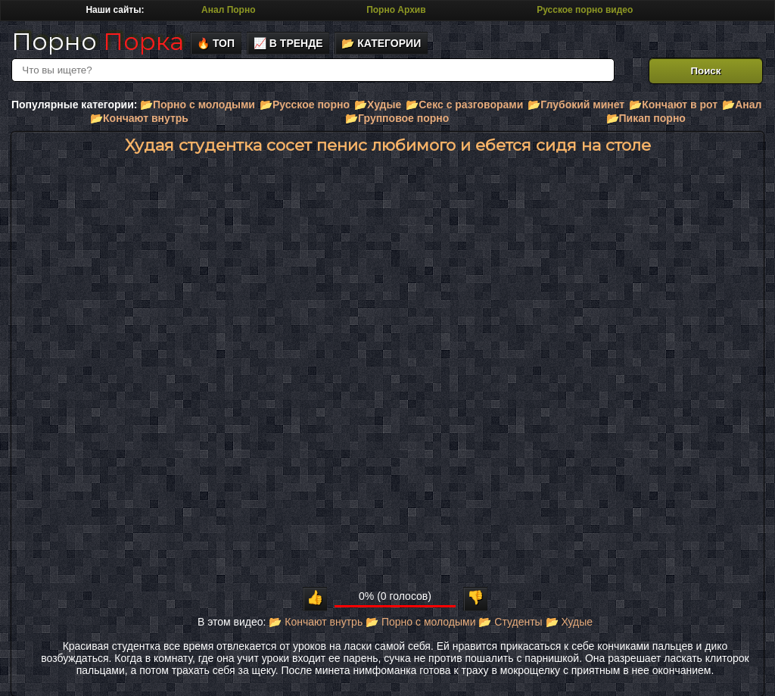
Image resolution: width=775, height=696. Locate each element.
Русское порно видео (585, 10)
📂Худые (377, 104)
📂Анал (741, 104)
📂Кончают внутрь (139, 118)
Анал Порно (228, 10)
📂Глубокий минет (576, 104)
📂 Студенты (510, 622)
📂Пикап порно (646, 118)
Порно (97, 41)
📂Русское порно (305, 104)
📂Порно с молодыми (197, 104)
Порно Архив (395, 10)
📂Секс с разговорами (464, 104)
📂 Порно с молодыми (420, 622)
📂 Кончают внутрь (316, 622)
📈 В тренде (288, 43)
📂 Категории (381, 43)
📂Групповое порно (397, 118)
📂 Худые (569, 622)
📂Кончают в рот (673, 104)
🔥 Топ (216, 43)
